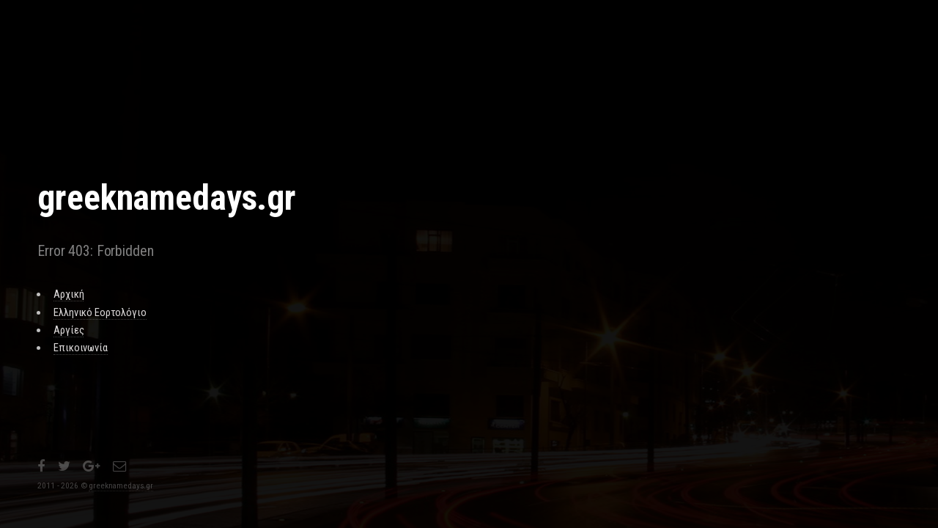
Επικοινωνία (80, 347)
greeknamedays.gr (121, 485)
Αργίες (68, 330)
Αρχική (68, 294)
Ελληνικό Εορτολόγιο (99, 312)
